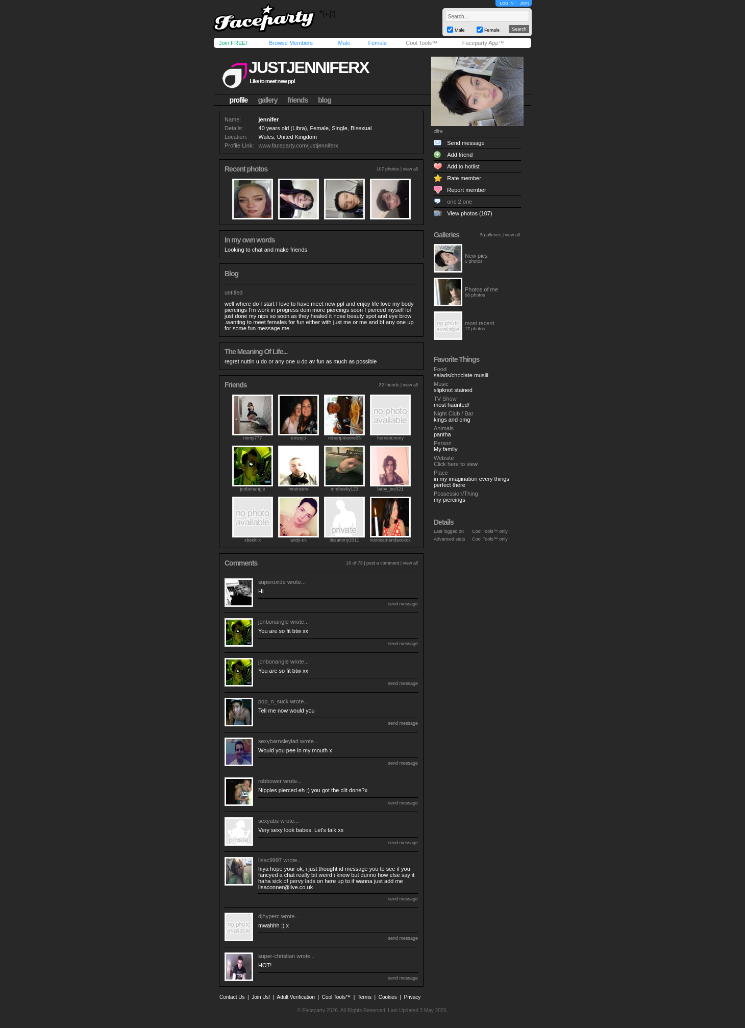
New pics (476, 256)
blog (324, 100)
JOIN (524, 3)
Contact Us (231, 997)
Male (344, 43)
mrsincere (298, 489)
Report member (466, 190)
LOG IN (506, 3)
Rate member (464, 178)
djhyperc (269, 916)
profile (239, 100)
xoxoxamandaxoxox (390, 540)
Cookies (388, 997)
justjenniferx (308, 67)
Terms (364, 997)
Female (377, 43)
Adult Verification (296, 997)
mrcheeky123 (344, 489)
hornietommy (390, 437)
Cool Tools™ (421, 43)
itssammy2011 (344, 540)
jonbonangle (252, 489)
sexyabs (268, 821)
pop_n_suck (273, 701)
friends (298, 100)
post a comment (382, 563)
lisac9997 (270, 860)
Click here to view (456, 464)
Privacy (412, 997)
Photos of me (481, 289)
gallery (267, 100)
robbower (270, 781)
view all (410, 169)
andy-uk (298, 540)
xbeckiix (252, 540)
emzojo (298, 437)
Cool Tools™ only (490, 531)
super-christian (276, 956)
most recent (479, 323)
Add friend (460, 155)
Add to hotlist (463, 166)
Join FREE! (233, 43)
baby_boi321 (390, 489)
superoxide (272, 582)
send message (403, 603)
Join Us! (261, 997)
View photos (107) (469, 213)
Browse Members (291, 43)
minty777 (252, 437)
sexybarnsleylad (278, 741)
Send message (465, 143)
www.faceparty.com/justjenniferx (298, 145)
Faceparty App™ (483, 43)
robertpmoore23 (344, 437)
